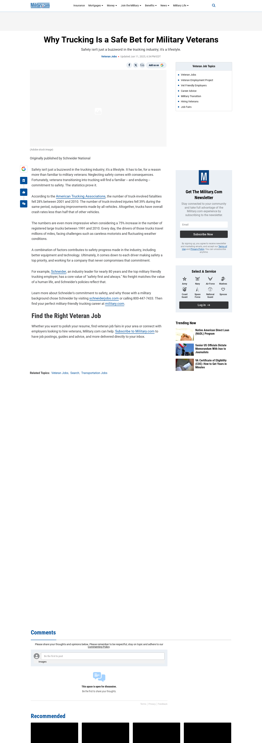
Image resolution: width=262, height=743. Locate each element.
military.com (106, 302)
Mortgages (95, 5)
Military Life (181, 5)
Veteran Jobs (109, 56)
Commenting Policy (99, 646)
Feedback (162, 704)
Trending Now (186, 323)
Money (112, 5)
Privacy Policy (197, 249)
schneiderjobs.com (101, 297)
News (165, 5)
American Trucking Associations (77, 195)
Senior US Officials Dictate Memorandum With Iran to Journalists (210, 349)
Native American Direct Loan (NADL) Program (212, 331)
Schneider (56, 270)
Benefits (151, 5)
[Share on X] (136, 65)
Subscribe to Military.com (132, 330)
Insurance (79, 5)
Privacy (152, 704)
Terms (143, 704)
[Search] (210, 5)
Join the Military (131, 5)
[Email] (142, 65)
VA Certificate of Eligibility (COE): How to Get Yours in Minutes (211, 364)
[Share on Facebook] (129, 65)
